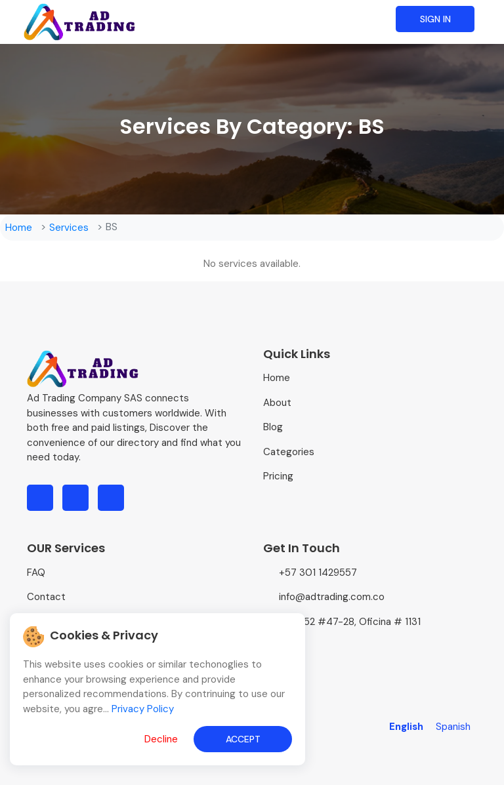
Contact (46, 596)
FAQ (36, 572)
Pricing (278, 476)
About (277, 402)
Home (18, 227)
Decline (161, 739)
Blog (273, 426)
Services (69, 227)
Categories (288, 451)
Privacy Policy (143, 708)
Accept (243, 739)
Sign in (435, 19)
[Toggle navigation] (493, 11)
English (407, 726)
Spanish (453, 726)
